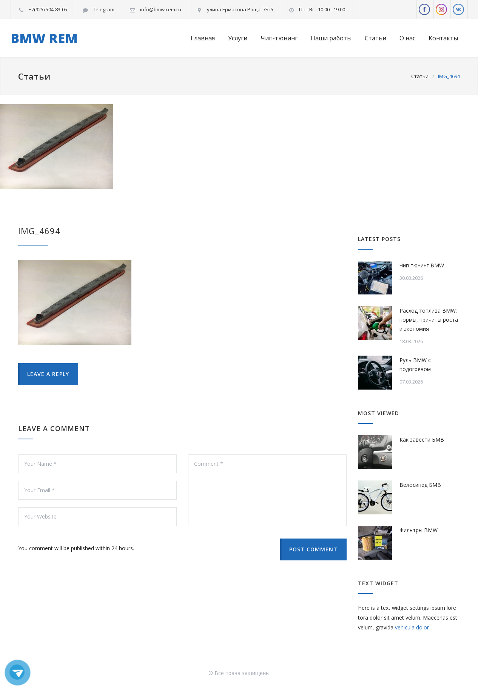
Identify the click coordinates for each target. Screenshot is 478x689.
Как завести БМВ (421, 439)
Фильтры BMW (418, 530)
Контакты (443, 38)
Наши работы (331, 38)
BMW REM (44, 38)
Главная (203, 38)
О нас (407, 38)
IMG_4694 (39, 230)
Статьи (375, 38)
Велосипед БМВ (420, 484)
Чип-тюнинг (279, 38)
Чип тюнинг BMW (421, 265)
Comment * (267, 490)
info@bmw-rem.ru (160, 9)
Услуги (237, 38)
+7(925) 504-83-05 (48, 9)
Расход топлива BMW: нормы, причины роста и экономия (428, 319)
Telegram (103, 9)
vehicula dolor (412, 627)
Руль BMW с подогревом (415, 364)
